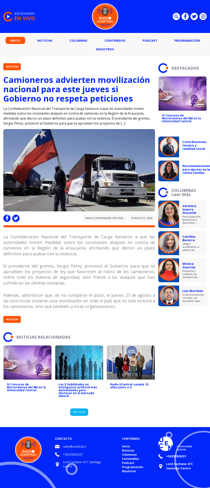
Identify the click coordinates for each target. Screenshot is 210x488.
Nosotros (105, 49)
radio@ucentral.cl (74, 446)
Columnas (78, 40)
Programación (187, 40)
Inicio (15, 40)
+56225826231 (73, 454)
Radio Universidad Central (104, 218)
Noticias (44, 40)
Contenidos (115, 40)
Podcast (150, 40)
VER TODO (79, 412)
